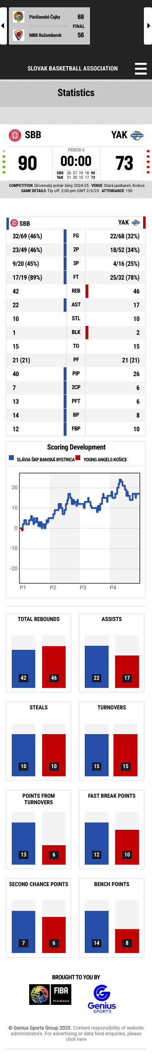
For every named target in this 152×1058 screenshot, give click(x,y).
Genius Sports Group (102, 999)
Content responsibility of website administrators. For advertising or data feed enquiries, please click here (77, 1033)
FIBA (50, 999)
